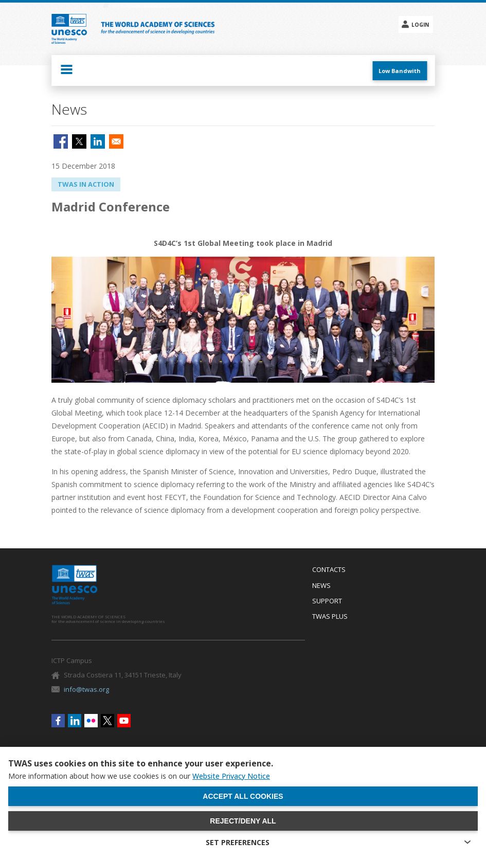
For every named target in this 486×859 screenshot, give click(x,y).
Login (420, 24)
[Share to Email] (116, 141)
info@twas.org (86, 689)
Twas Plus (330, 617)
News (321, 586)
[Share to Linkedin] (98, 141)
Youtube (124, 720)
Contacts (329, 570)
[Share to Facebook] (60, 141)
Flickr (91, 720)
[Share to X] (79, 141)
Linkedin (74, 720)
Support (327, 601)
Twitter (107, 720)
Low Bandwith (400, 71)
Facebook (58, 720)
